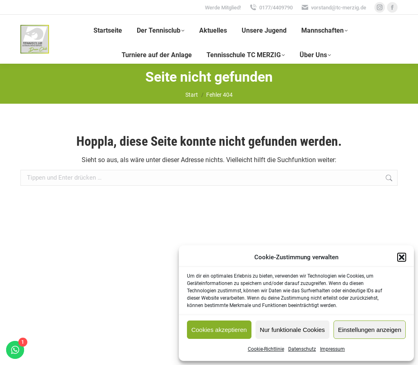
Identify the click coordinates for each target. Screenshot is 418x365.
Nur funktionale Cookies (292, 329)
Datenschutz (302, 349)
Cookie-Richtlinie (266, 349)
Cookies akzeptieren (219, 329)
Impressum (332, 349)
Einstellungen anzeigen (369, 329)
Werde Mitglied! (223, 7)
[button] (402, 257)
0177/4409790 (271, 7)
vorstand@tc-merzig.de (333, 7)
